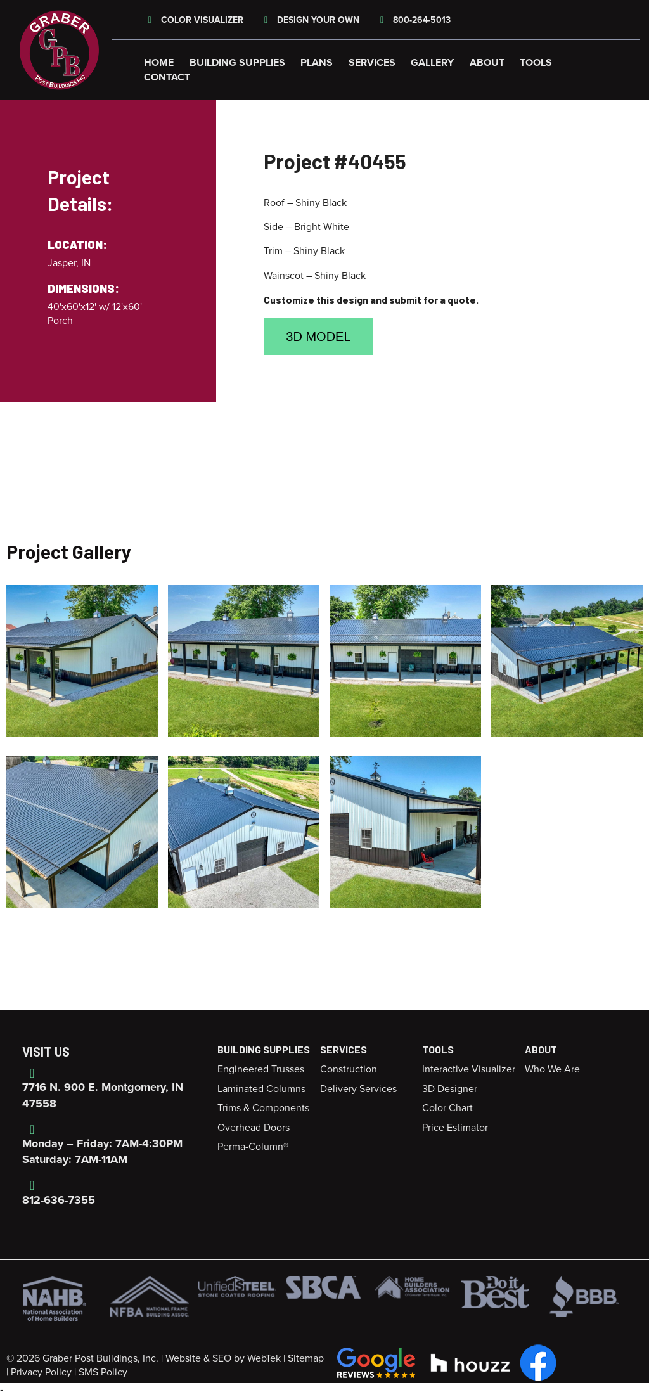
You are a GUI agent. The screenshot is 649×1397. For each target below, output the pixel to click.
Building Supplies (237, 62)
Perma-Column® (252, 1146)
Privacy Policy (41, 1372)
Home (159, 62)
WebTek (264, 1358)
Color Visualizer (193, 20)
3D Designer (449, 1089)
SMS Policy (103, 1372)
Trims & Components (263, 1108)
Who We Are (552, 1069)
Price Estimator (455, 1127)
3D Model (318, 337)
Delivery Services (358, 1089)
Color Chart (447, 1108)
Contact (167, 77)
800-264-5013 (413, 20)
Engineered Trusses (260, 1069)
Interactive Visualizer (468, 1069)
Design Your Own (310, 20)
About (487, 62)
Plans (316, 62)
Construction (348, 1069)
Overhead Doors (253, 1127)
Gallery (432, 62)
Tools (536, 62)
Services (372, 62)
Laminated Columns (261, 1089)
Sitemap (306, 1358)
